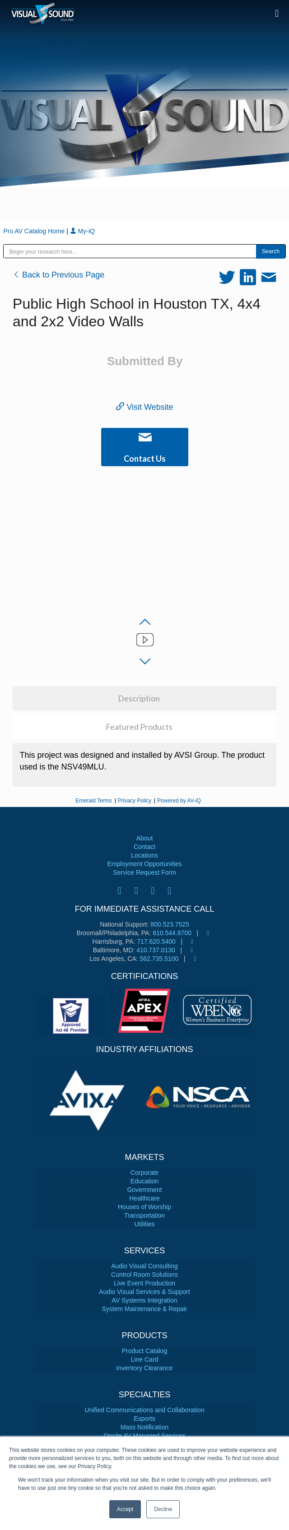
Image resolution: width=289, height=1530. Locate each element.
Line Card (144, 1359)
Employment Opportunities (144, 863)
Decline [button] (163, 1509)
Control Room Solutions (144, 1274)
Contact (144, 846)
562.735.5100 (159, 958)
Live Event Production (144, 1283)
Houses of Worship (144, 1206)
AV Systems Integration (144, 1300)
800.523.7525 (169, 924)
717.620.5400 (156, 941)
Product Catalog (144, 1350)
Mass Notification (145, 1427)
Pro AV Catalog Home (34, 231)
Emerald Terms (93, 800)
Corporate (144, 1172)
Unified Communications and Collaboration (144, 1410)
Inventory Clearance (144, 1368)
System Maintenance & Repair (144, 1308)
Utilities (144, 1224)
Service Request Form (144, 872)
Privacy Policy (135, 800)
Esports (144, 1418)
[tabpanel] (90, 1097)
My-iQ (82, 231)
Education (144, 1181)
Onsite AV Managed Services (144, 1435)
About (144, 838)
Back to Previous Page (58, 274)
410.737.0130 (155, 950)
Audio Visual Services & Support (144, 1291)
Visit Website (144, 407)
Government (144, 1189)
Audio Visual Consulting (144, 1266)
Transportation (144, 1215)
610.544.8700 (172, 933)
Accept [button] (125, 1509)
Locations (144, 855)
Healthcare (144, 1198)
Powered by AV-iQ (179, 800)
